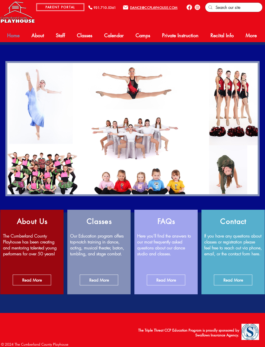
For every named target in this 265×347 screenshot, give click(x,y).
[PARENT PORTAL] (60, 7)
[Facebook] (189, 7)
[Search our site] (233, 7)
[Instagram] (197, 7)
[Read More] (32, 280)
